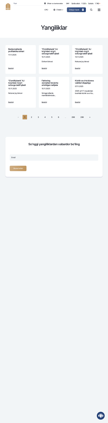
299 (82, 117)
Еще (15, 3)
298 (73, 117)
